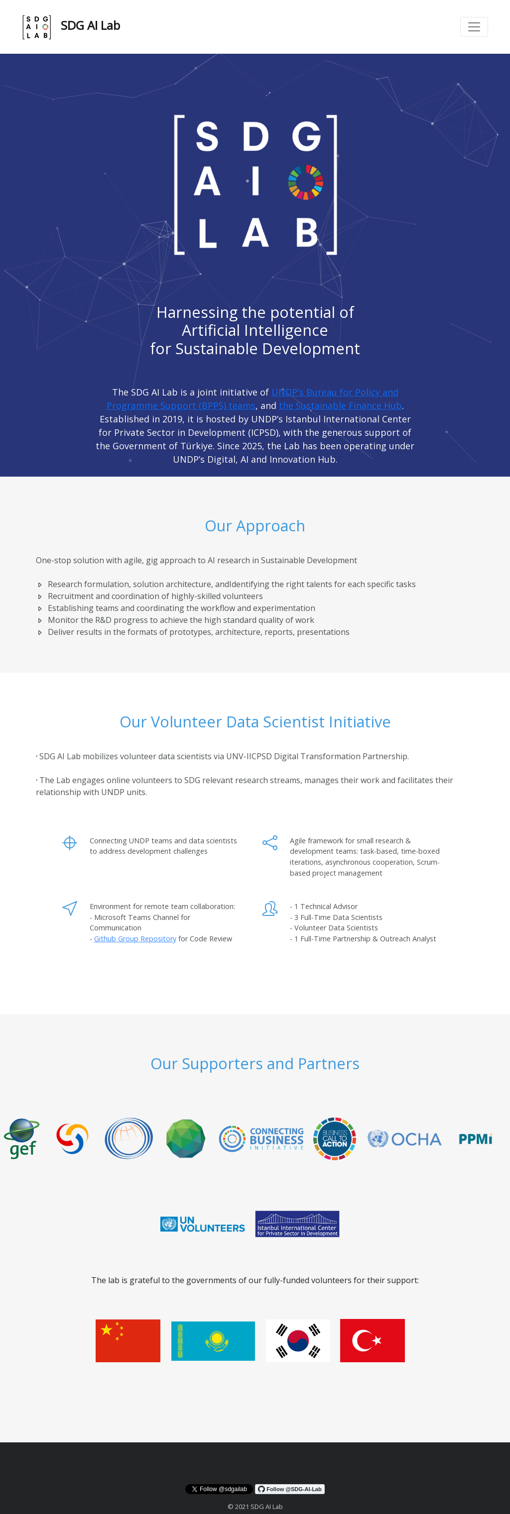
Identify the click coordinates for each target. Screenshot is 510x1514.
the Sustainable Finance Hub (340, 405)
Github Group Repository (135, 938)
